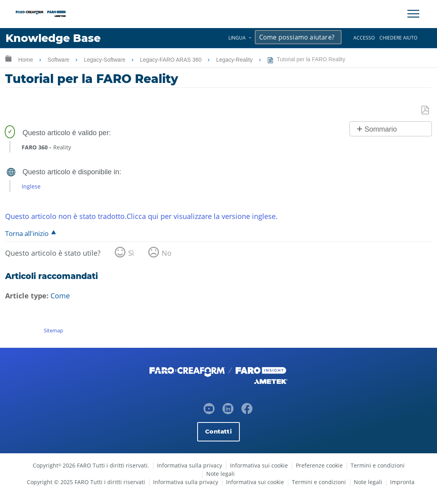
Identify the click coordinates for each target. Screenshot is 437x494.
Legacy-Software (105, 60)
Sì (131, 253)
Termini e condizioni (378, 465)
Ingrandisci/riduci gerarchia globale (8, 58)
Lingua (237, 37)
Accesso (364, 37)
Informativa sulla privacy (189, 465)
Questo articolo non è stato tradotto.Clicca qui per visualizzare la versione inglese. (141, 216)
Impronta (402, 482)
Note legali (220, 473)
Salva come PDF (425, 110)
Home (26, 60)
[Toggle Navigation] (413, 14)
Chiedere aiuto (398, 37)
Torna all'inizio (27, 233)
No (167, 253)
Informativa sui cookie (259, 465)
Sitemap (53, 330)
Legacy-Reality (235, 60)
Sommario (380, 129)
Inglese (31, 186)
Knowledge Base (53, 38)
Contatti (218, 431)
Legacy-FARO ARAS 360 (171, 60)
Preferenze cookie (319, 465)
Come (60, 295)
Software (59, 60)
